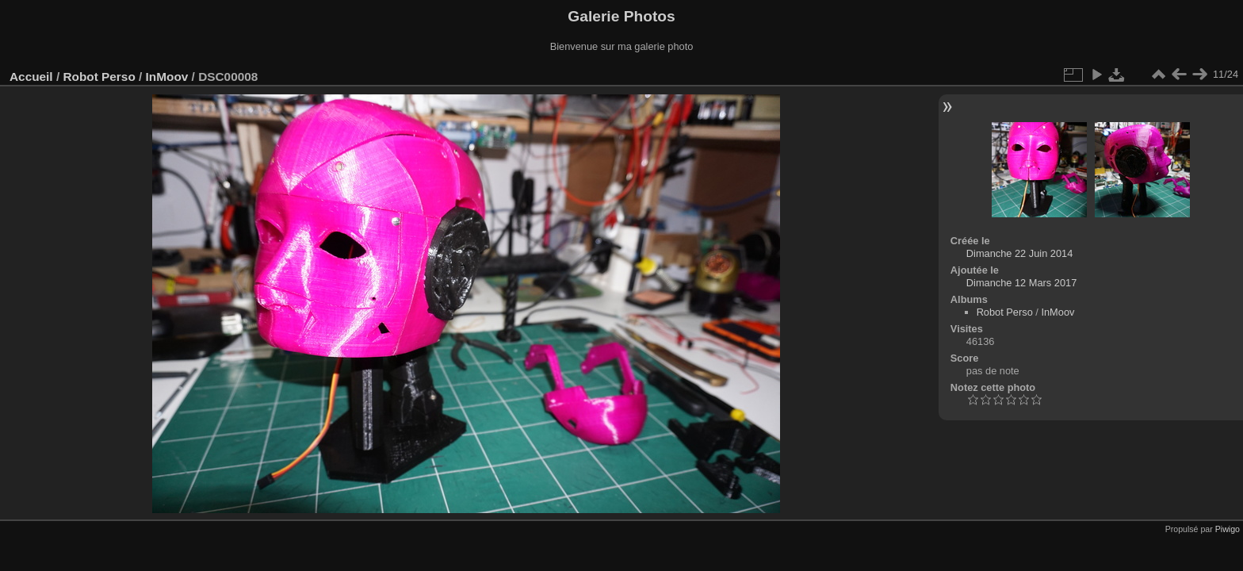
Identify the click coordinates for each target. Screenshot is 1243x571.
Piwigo (1227, 529)
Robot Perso (99, 76)
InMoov (167, 76)
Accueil (31, 76)
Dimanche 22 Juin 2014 (1019, 253)
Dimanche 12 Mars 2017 (1021, 283)
